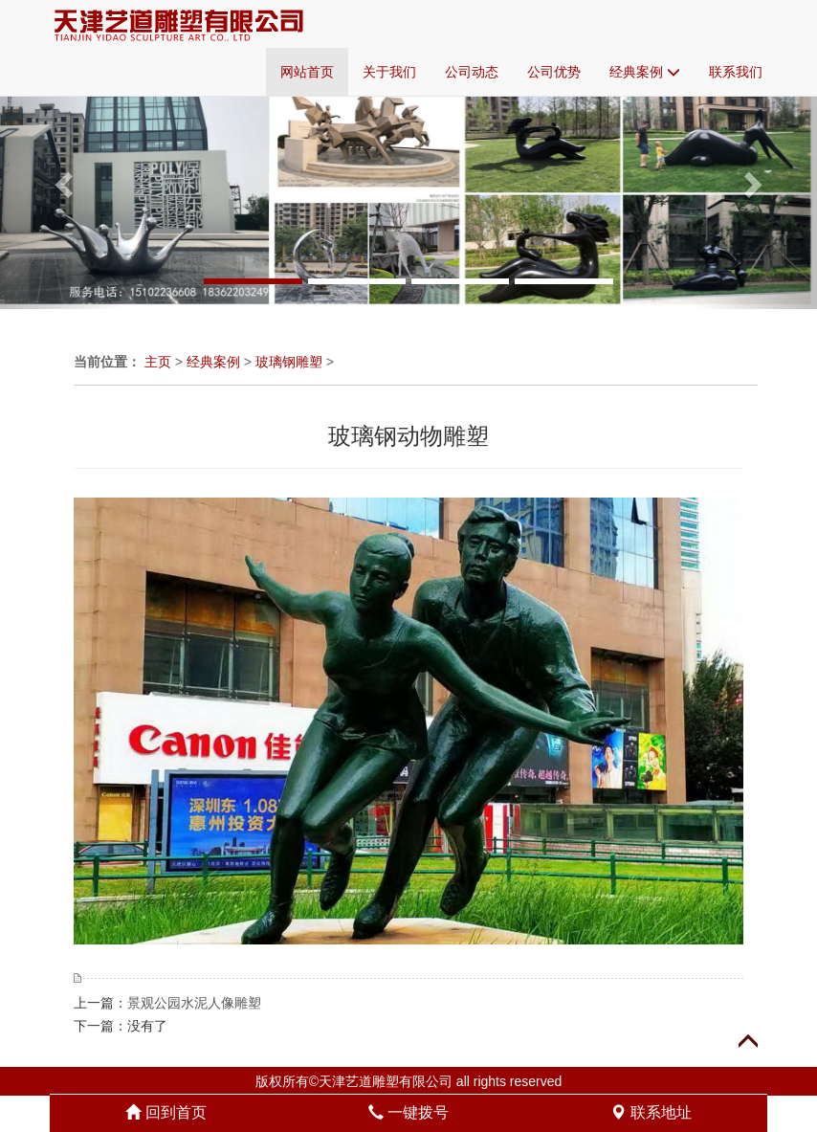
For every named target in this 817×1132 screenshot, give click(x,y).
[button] (61, 178)
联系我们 (735, 71)
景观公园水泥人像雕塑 (194, 1002)
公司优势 (554, 71)
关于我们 (389, 71)
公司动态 (471, 71)
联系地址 (650, 1112)
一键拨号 (408, 1112)
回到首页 (165, 1112)
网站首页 (307, 71)
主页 (157, 361)
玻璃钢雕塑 (288, 361)
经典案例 (644, 71)
